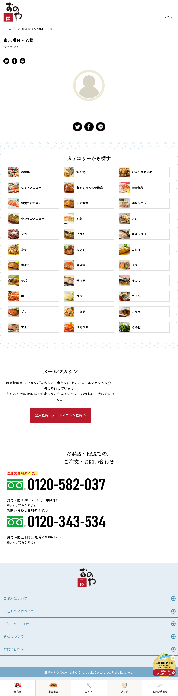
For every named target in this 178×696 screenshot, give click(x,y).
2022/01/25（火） (14, 47)
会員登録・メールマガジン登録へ (60, 415)
